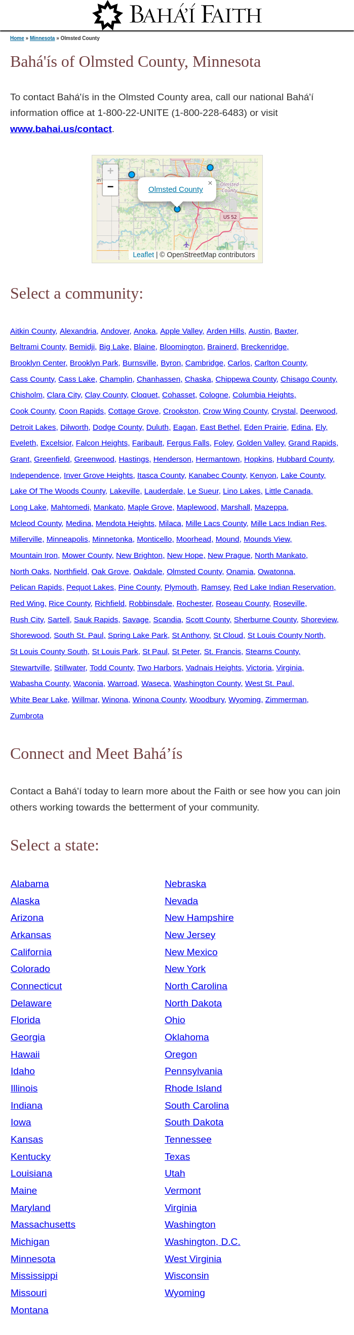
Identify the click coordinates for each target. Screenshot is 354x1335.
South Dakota (194, 1122)
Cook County (32, 411)
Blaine (144, 346)
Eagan (184, 427)
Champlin (116, 379)
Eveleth (23, 442)
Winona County (159, 699)
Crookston (181, 411)
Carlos (239, 362)
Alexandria (78, 331)
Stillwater (69, 667)
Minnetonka (112, 539)
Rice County (70, 603)
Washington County (207, 683)
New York (185, 968)
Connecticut (36, 986)
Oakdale (147, 571)
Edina (301, 427)
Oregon (181, 1054)
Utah (175, 1173)
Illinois (24, 1088)
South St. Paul (78, 635)
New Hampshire (199, 917)
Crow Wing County (235, 411)
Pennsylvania (193, 1071)
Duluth (157, 427)
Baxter (285, 331)
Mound (228, 539)
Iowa (21, 1122)
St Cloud (228, 635)
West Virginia (193, 1258)
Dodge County (117, 427)
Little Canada (288, 491)
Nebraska (185, 883)
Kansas (27, 1139)
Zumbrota (27, 715)
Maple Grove (150, 507)
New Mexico (191, 952)
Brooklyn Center (37, 362)
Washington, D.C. (203, 1241)
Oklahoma (187, 1037)
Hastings (134, 459)
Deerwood (317, 411)
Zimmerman (286, 699)
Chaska (198, 379)
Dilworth (74, 427)
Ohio (175, 1020)
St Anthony (190, 635)
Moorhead (193, 539)
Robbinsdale (150, 603)
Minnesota (42, 38)
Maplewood (197, 507)
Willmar (84, 699)
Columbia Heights (263, 394)
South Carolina (197, 1105)
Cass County (32, 379)
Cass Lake (76, 379)
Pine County (140, 587)
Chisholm (26, 394)
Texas (177, 1156)
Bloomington (181, 346)
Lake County (302, 475)
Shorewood (30, 635)
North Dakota (193, 1003)
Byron (171, 362)
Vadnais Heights (213, 667)
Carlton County (280, 362)
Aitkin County (32, 331)
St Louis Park (115, 651)
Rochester (194, 603)
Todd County (111, 667)
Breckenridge (264, 346)
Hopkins (258, 459)
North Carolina (196, 986)
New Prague (229, 555)
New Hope (185, 555)
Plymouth (181, 587)
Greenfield (52, 459)
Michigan (30, 1241)
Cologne (214, 394)
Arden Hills (225, 331)
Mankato (109, 507)
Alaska (25, 901)
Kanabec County (216, 475)
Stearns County (272, 651)
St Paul (155, 651)
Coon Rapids (81, 411)
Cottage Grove (133, 411)
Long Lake (28, 507)
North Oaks (30, 571)
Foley (223, 442)
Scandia (167, 619)
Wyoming (244, 699)
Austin (259, 331)
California (31, 952)
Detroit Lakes (33, 427)
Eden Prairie (265, 427)
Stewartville (30, 667)
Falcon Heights (102, 442)
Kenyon (263, 475)
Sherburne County (265, 619)
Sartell (59, 619)
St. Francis (222, 651)
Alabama (30, 883)
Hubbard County (305, 459)
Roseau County (242, 603)
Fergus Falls (188, 442)
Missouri (29, 1292)
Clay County (106, 394)
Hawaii (25, 1054)
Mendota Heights (125, 523)
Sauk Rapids (96, 619)
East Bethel (220, 427)
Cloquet (144, 394)
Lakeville (124, 491)
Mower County (86, 555)
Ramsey (215, 587)
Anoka (145, 331)
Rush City (26, 619)
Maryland (31, 1207)
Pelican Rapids (36, 587)
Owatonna (275, 571)
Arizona (27, 917)
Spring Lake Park (138, 635)
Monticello (154, 539)
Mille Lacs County (215, 523)
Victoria (259, 667)
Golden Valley (260, 442)
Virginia (289, 667)
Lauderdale (163, 491)
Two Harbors (159, 667)
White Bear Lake (39, 699)
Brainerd (222, 346)
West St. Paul (268, 683)
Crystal (283, 411)
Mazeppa (271, 507)
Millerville (26, 539)
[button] (131, 174)
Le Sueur (203, 491)
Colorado (30, 968)
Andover (115, 331)
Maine (24, 1190)
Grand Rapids (312, 442)
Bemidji (82, 346)
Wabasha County (39, 683)
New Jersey (190, 934)
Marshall (235, 507)
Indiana (27, 1105)
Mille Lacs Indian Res (288, 523)
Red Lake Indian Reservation (283, 587)
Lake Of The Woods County (57, 491)
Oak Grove (110, 571)
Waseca (155, 683)
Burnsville (139, 362)
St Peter (186, 651)
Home (17, 38)
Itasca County (160, 475)
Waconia (88, 683)
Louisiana (31, 1173)
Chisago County (308, 379)
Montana (30, 1310)
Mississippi (34, 1275)
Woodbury (206, 699)
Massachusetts (43, 1224)
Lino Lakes (241, 491)
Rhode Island (193, 1088)
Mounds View (267, 539)
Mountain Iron (34, 555)
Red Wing (27, 603)
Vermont (183, 1190)
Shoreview (319, 619)
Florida (26, 1020)
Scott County (208, 619)
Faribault (147, 442)
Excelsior (56, 442)
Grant (19, 459)
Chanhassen (158, 379)
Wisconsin (187, 1275)
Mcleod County (35, 523)
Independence (34, 475)
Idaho (23, 1071)
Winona (115, 699)
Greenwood (94, 459)
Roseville (289, 603)
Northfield (70, 571)
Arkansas (31, 934)
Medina (78, 523)
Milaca (170, 523)
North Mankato (280, 555)
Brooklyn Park (94, 362)
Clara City (64, 394)
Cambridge (204, 362)
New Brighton (139, 555)
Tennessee (188, 1139)
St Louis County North (286, 635)
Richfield (110, 603)
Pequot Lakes (90, 587)
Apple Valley (181, 331)
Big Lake (114, 346)
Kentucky (31, 1156)
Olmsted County (175, 189)
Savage (136, 619)
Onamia (240, 571)
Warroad (122, 683)
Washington (190, 1224)
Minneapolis (67, 539)
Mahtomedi (70, 507)
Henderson (172, 459)
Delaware (31, 1003)
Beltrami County (37, 346)
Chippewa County (245, 379)
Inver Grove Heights (98, 475)
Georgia (28, 1037)
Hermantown (217, 459)
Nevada (181, 901)
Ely (321, 427)
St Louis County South (49, 651)
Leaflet (142, 255)
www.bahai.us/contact (61, 129)
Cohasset (178, 394)
